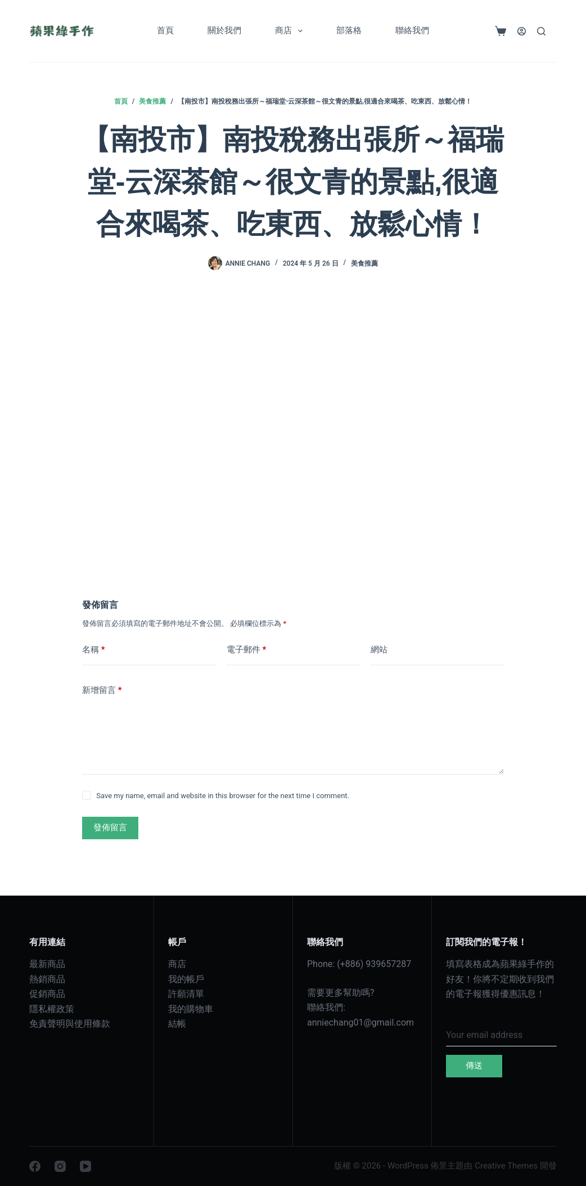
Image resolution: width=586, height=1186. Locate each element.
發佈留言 (110, 827)
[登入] (521, 31)
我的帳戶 (186, 979)
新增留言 (102, 690)
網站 (379, 650)
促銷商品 (47, 993)
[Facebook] (34, 1166)
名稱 (93, 650)
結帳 (177, 1023)
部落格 (349, 30)
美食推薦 (364, 263)
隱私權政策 (51, 1009)
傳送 (474, 1065)
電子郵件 (247, 650)
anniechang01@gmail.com (360, 1022)
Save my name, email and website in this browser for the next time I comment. (222, 795)
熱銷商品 (47, 979)
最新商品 (47, 964)
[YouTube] (85, 1166)
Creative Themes (506, 1166)
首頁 (165, 30)
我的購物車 (190, 1009)
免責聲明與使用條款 (69, 1023)
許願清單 (186, 993)
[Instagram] (60, 1166)
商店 (291, 31)
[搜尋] (541, 31)
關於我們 (224, 30)
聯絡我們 (412, 30)
